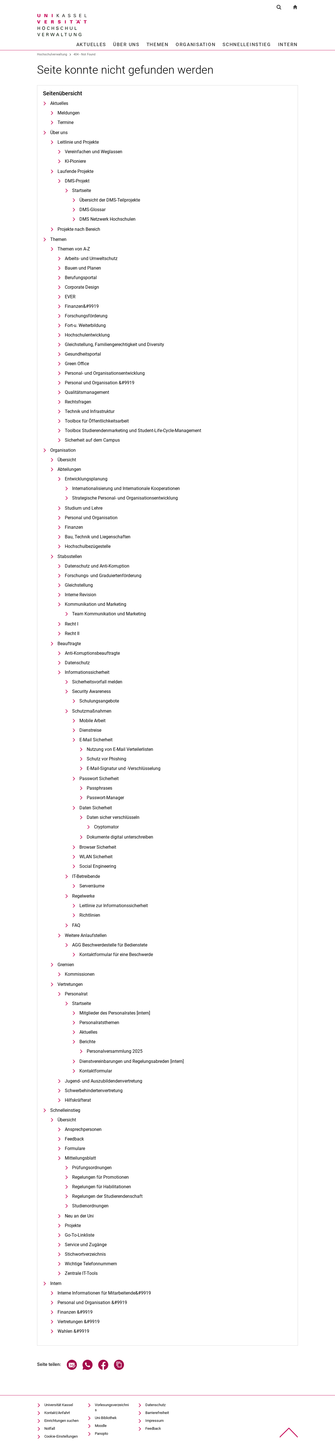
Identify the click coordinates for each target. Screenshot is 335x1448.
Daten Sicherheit (95, 807)
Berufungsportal (81, 277)
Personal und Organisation (91, 517)
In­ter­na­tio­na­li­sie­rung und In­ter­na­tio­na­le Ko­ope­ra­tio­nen (126, 488)
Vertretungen (70, 984)
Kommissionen (80, 974)
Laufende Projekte (75, 171)
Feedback (74, 1139)
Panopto (101, 1433)
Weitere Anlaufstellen (86, 935)
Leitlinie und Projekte (78, 142)
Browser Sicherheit (97, 847)
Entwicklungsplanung (86, 479)
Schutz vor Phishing (106, 759)
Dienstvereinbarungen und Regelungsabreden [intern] (131, 1061)
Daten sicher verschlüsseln (113, 817)
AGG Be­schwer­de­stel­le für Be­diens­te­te (109, 945)
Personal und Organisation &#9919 (99, 382)
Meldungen (69, 113)
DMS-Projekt (77, 181)
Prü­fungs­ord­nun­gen (92, 1167)
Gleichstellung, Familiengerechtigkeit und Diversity (114, 344)
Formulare (75, 1148)
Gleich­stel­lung (79, 585)
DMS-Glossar (92, 209)
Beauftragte (69, 643)
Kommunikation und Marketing (95, 604)
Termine (66, 122)
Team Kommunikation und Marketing (109, 613)
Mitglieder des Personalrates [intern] (114, 1013)
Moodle (101, 1426)
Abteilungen (69, 469)
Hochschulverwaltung (52, 54)
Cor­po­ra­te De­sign (82, 287)
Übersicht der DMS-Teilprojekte (109, 200)
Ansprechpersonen (83, 1129)
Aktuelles (91, 44)
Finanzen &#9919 (75, 1312)
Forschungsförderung (86, 315)
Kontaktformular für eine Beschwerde (116, 954)
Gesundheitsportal (83, 354)
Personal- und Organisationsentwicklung (105, 373)
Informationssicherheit (87, 672)
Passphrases (99, 788)
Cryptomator (106, 827)
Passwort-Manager (105, 797)
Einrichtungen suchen (61, 1420)
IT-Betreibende (86, 876)
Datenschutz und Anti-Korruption (97, 566)
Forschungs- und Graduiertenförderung (103, 575)
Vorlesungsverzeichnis (112, 1407)
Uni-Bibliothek (106, 1418)
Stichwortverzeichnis (85, 1254)
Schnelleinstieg (246, 44)
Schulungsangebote (99, 701)
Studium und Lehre (83, 508)
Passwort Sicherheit (99, 778)
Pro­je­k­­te (73, 1225)
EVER (70, 296)
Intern (288, 44)
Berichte (87, 1041)
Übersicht (67, 459)
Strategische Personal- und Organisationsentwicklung (125, 498)
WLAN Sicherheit (96, 856)
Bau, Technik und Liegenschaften (97, 536)
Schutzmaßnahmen (91, 711)
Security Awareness (91, 691)
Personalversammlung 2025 (115, 1051)
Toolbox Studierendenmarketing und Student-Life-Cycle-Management (133, 430)
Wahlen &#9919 (73, 1331)
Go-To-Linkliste (79, 1235)
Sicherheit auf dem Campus (92, 440)
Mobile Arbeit (92, 720)
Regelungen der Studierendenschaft (107, 1196)
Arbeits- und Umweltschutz (91, 258)
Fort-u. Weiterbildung (85, 325)
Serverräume (91, 886)
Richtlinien (89, 915)
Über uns (126, 44)
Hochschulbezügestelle (88, 546)
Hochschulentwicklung (87, 335)
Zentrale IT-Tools (81, 1273)
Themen (157, 44)
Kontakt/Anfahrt (57, 1413)
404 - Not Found (84, 54)
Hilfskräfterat (78, 1100)
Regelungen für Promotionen (100, 1177)
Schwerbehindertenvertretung (94, 1090)
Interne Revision (80, 594)
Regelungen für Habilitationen (101, 1186)
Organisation (195, 44)
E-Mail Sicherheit (96, 739)
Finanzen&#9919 (82, 306)
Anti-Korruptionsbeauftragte (92, 653)
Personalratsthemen (99, 1022)
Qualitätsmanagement (87, 392)
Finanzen (74, 527)
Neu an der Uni (79, 1216)
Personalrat (76, 994)
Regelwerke (83, 896)
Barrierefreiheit (157, 1413)
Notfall (49, 1428)
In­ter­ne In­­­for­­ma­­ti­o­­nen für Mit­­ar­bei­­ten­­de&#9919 (104, 1293)
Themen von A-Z (74, 249)
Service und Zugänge (86, 1244)
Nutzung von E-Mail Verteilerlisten (120, 749)
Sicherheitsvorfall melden (97, 682)
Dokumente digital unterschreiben (120, 837)
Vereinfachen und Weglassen (93, 151)
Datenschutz (77, 662)
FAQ (76, 925)
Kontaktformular (95, 1071)
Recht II (72, 633)
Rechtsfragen (78, 402)
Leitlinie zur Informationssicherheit (113, 905)
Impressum (154, 1420)
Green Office (77, 363)
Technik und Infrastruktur (89, 411)
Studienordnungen (90, 1205)
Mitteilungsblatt (80, 1158)
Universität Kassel (58, 1405)
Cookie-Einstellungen (61, 1436)
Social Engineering (97, 866)
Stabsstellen (70, 556)
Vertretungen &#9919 (79, 1321)
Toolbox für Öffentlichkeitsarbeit (97, 421)
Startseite (81, 190)
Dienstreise (90, 730)
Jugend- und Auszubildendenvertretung (103, 1081)
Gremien (66, 964)
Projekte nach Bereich (79, 229)
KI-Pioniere (75, 161)
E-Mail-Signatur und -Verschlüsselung (123, 768)
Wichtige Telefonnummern (91, 1263)
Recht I (71, 624)
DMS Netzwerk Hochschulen (107, 219)
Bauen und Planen (83, 268)
